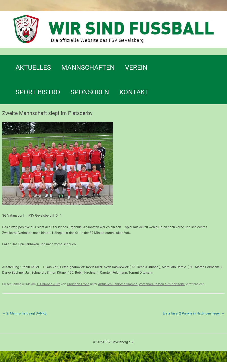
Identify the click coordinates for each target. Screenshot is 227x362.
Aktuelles (33, 67)
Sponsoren (89, 92)
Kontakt (134, 92)
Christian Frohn (78, 284)
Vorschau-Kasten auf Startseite (162, 284)
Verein (136, 67)
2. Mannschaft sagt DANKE (24, 313)
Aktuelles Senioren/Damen (117, 284)
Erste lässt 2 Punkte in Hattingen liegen (194, 313)
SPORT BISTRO (38, 92)
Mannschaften (88, 67)
